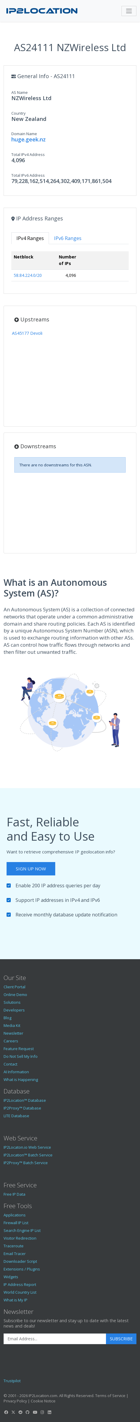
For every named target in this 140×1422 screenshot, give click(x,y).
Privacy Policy (15, 1401)
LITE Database (16, 1115)
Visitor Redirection (20, 1238)
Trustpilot (12, 1380)
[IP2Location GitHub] (27, 1412)
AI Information (16, 1071)
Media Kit (12, 1025)
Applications (15, 1215)
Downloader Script (20, 1261)
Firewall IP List (16, 1222)
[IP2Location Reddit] (20, 1412)
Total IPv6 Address (28, 175)
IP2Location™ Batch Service (28, 1155)
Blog (7, 1017)
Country (18, 113)
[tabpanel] (70, 268)
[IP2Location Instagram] (42, 1412)
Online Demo (15, 994)
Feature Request (19, 1048)
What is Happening (21, 1079)
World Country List (20, 1292)
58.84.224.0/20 (28, 275)
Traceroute (14, 1246)
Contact (10, 1064)
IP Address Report (20, 1284)
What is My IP (15, 1300)
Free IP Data (14, 1194)
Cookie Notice (43, 1401)
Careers (11, 1041)
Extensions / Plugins (22, 1269)
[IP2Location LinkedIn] (49, 1412)
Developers (14, 1010)
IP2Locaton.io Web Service (27, 1147)
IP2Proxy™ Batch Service (26, 1162)
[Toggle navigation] (128, 11)
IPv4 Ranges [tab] (30, 238)
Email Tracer (15, 1253)
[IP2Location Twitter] (13, 1412)
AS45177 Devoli (27, 333)
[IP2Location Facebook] (6, 1412)
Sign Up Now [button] (31, 869)
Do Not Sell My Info (21, 1056)
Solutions (12, 1002)
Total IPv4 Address (28, 154)
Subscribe (121, 1338)
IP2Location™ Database (25, 1100)
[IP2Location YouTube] (35, 1412)
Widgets (11, 1276)
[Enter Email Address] (55, 1338)
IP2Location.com (43, 1395)
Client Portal (14, 986)
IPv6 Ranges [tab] (67, 238)
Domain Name (24, 133)
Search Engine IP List (22, 1230)
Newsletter (13, 1033)
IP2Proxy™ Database (22, 1108)
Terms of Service (110, 1395)
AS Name (19, 92)
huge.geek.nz (28, 139)
